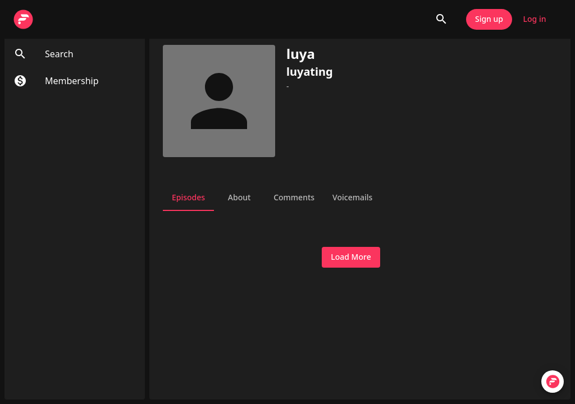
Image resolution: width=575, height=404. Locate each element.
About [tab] (239, 197)
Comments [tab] (293, 197)
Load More (351, 257)
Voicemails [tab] (352, 197)
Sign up (489, 19)
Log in (535, 19)
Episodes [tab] (188, 197)
